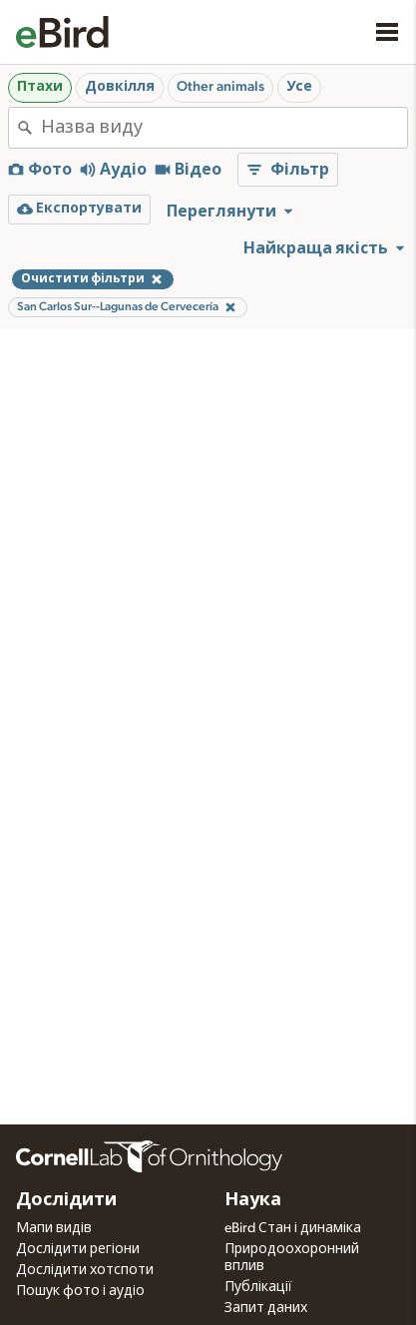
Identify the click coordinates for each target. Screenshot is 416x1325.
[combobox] (224, 128)
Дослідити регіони (78, 1249)
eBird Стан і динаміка (292, 1228)
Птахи (40, 87)
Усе (299, 87)
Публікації (258, 1287)
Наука (252, 1200)
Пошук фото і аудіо (80, 1291)
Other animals (220, 87)
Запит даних (265, 1308)
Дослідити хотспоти (85, 1270)
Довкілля (120, 87)
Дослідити (66, 1200)
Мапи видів (54, 1228)
